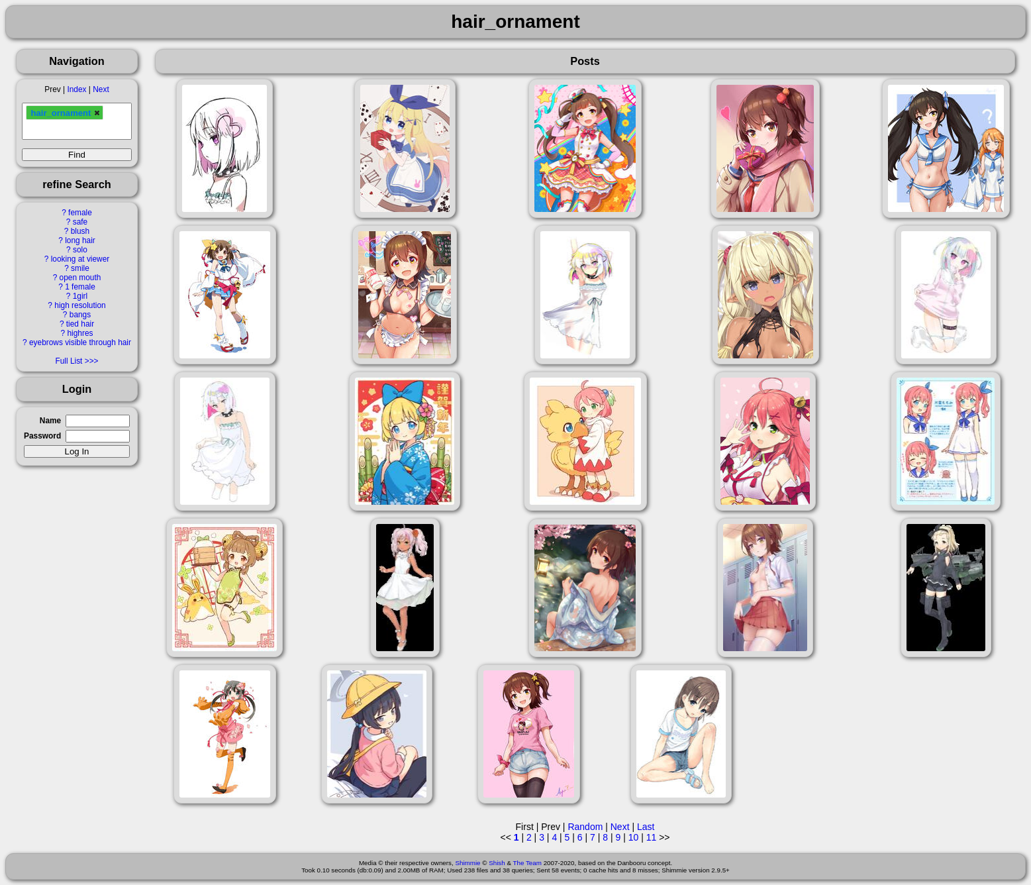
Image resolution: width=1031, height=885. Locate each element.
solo (80, 249)
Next (101, 89)
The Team (527, 862)
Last (645, 826)
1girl (80, 296)
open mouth (80, 277)
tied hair (80, 324)
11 (651, 837)
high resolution (79, 305)
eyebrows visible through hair (80, 342)
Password (42, 436)
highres (80, 333)
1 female (80, 286)
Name (50, 420)
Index (76, 89)
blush (80, 231)
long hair (80, 240)
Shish (497, 862)
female (80, 212)
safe (80, 222)
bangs (80, 314)
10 (633, 837)
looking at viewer (80, 259)
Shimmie (467, 862)
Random (585, 826)
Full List (68, 361)
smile (80, 268)
